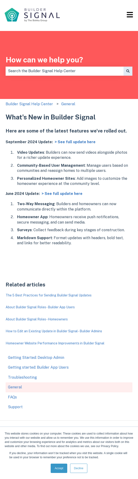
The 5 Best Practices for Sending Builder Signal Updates (49, 295)
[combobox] (65, 71)
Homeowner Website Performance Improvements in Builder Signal (55, 343)
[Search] (128, 71)
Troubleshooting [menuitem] (22, 377)
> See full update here (75, 142)
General (68, 104)
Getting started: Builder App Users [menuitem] (38, 367)
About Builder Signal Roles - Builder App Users (40, 307)
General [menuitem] (15, 387)
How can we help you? (44, 59)
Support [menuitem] (15, 407)
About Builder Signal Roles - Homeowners (37, 319)
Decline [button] (78, 468)
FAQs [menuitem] (12, 397)
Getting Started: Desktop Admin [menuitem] (36, 357)
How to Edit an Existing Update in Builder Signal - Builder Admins (54, 331)
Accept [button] (59, 468)
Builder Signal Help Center (29, 104)
